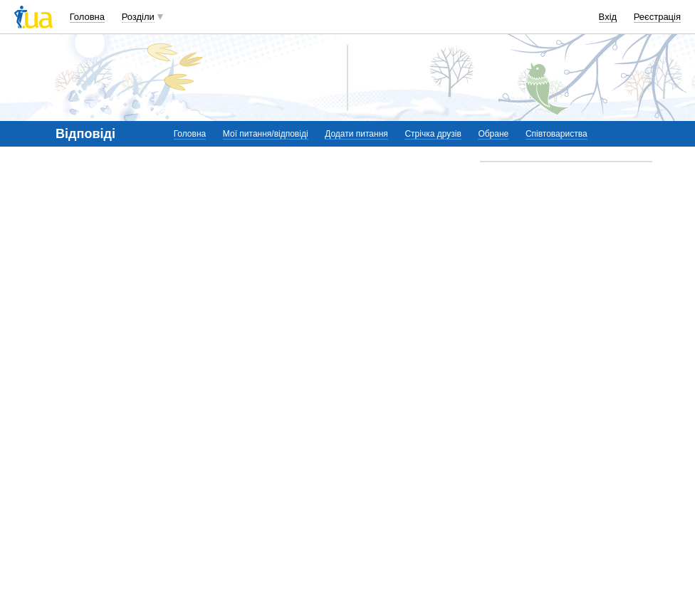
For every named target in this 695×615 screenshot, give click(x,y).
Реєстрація (657, 16)
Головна (87, 16)
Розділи (138, 16)
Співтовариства (556, 134)
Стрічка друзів (432, 134)
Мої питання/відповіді (265, 134)
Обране (493, 134)
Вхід (608, 16)
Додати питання (356, 134)
